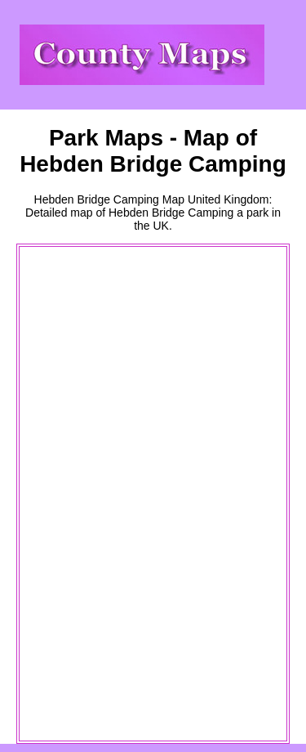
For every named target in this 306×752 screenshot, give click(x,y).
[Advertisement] (86, 493)
